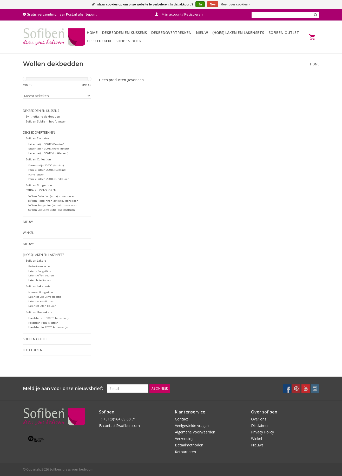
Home (92, 32)
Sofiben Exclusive (37, 138)
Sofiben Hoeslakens (39, 312)
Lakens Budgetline (39, 271)
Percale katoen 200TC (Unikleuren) (49, 179)
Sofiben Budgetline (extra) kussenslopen (52, 205)
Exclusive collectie (39, 266)
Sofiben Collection (38, 159)
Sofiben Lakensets (38, 286)
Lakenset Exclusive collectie (44, 296)
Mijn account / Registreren (179, 14)
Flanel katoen (36, 174)
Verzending (184, 438)
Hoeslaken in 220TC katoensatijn (48, 327)
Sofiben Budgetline (39, 185)
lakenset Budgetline (40, 292)
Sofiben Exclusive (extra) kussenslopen (51, 210)
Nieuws (28, 244)
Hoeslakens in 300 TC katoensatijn (49, 318)
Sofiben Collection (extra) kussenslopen (51, 196)
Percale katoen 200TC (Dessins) (47, 170)
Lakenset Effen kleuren (42, 306)
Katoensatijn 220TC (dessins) (46, 165)
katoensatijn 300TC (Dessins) (46, 144)
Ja (200, 4)
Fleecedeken (99, 40)
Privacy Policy (262, 432)
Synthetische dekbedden (43, 116)
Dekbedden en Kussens (124, 32)
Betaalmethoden (189, 445)
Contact (181, 419)
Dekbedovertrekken (171, 32)
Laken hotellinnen (39, 280)
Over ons (258, 419)
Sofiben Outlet (283, 32)
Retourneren (185, 451)
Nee (212, 4)
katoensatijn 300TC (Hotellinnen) (48, 148)
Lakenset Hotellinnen (41, 301)
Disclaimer (260, 425)
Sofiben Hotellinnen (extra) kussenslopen (53, 200)
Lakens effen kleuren (41, 275)
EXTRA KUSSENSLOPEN (41, 190)
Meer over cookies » (236, 4)
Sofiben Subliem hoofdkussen (46, 121)
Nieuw (202, 32)
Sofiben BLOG (128, 40)
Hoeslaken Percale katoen (43, 322)
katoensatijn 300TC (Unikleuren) (48, 153)
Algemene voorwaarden (195, 432)
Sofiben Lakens (36, 260)
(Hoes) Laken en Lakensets (238, 32)
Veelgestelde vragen (192, 425)
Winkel (28, 232)
